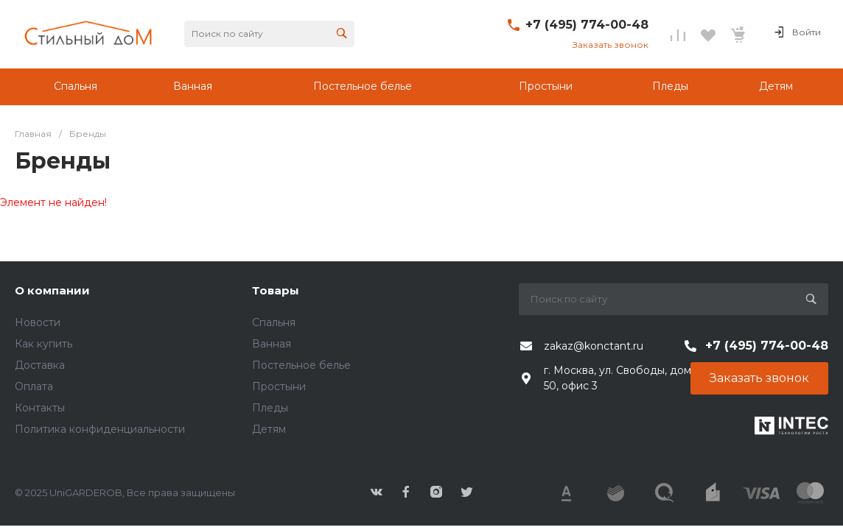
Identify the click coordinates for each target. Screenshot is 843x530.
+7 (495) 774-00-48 (586, 25)
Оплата (34, 386)
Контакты (40, 407)
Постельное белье (301, 365)
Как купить (43, 343)
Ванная (271, 343)
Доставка (40, 365)
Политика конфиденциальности (100, 429)
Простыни (279, 386)
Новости (37, 322)
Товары (275, 290)
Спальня (273, 322)
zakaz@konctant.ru (593, 346)
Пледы (270, 407)
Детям (269, 429)
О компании (52, 290)
